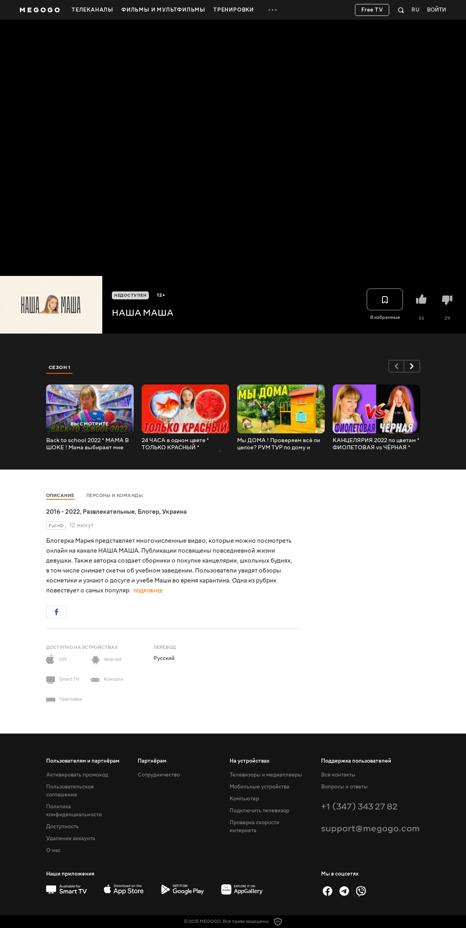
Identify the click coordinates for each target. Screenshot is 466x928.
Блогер (148, 512)
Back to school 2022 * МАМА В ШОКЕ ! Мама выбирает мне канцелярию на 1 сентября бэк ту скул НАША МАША (87, 444)
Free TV (372, 10)
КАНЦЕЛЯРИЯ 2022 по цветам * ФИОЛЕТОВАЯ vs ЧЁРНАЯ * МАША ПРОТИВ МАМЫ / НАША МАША (376, 444)
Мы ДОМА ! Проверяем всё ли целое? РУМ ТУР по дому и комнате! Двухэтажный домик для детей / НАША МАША (278, 444)
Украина (174, 512)
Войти (436, 10)
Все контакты (338, 775)
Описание (60, 496)
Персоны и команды (114, 496)
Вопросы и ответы (344, 786)
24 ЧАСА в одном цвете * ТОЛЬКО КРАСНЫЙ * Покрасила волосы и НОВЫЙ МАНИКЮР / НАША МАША (182, 444)
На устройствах (249, 761)
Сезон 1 (60, 367)
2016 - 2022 (63, 512)
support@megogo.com (370, 828)
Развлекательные (109, 512)
